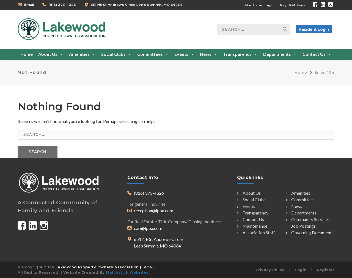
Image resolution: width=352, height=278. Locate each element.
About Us (51, 54)
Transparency (240, 54)
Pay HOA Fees (293, 5)
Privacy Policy (270, 270)
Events (184, 54)
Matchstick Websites (127, 272)
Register (325, 270)
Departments (280, 54)
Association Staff (256, 232)
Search (284, 29)
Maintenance (252, 226)
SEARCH (37, 151)
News (209, 54)
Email (29, 5)
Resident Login (314, 29)
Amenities (82, 54)
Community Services (308, 219)
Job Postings (301, 226)
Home (26, 54)
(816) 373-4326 (62, 5)
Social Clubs (116, 54)
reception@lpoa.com (153, 210)
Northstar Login (259, 5)
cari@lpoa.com (148, 228)
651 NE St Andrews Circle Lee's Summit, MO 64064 (137, 5)
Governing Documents (310, 232)
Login (301, 270)
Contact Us (317, 54)
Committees (153, 54)
